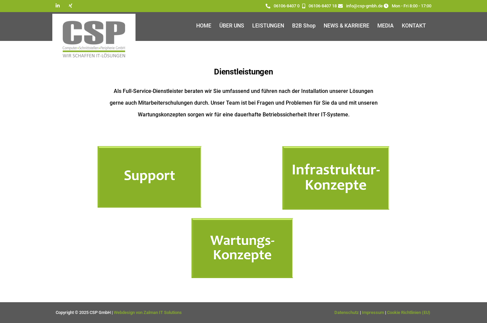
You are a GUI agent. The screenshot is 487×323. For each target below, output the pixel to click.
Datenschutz (346, 312)
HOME (203, 25)
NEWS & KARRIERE (346, 25)
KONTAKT (414, 25)
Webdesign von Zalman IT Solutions (148, 312)
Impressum (373, 312)
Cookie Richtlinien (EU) (409, 312)
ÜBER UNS (231, 25)
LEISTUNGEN (268, 25)
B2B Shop (304, 25)
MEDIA (385, 25)
